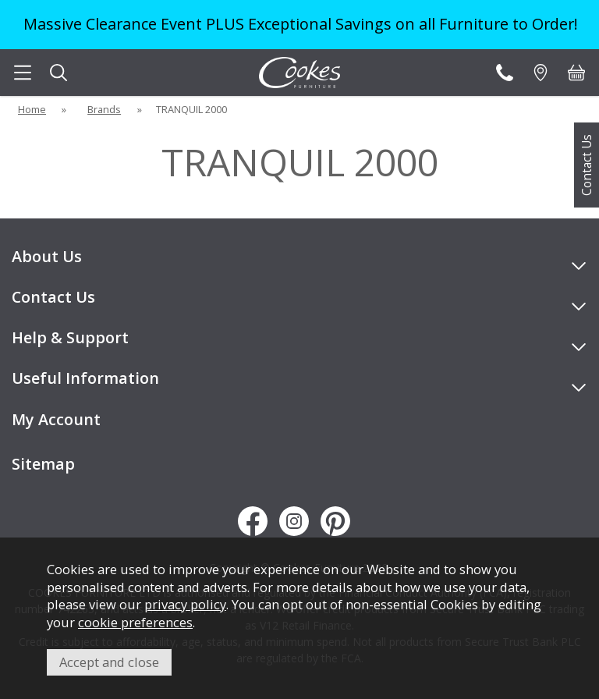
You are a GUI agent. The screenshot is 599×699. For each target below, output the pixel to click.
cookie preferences (135, 622)
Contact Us (586, 165)
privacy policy (185, 604)
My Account (56, 419)
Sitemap (43, 463)
